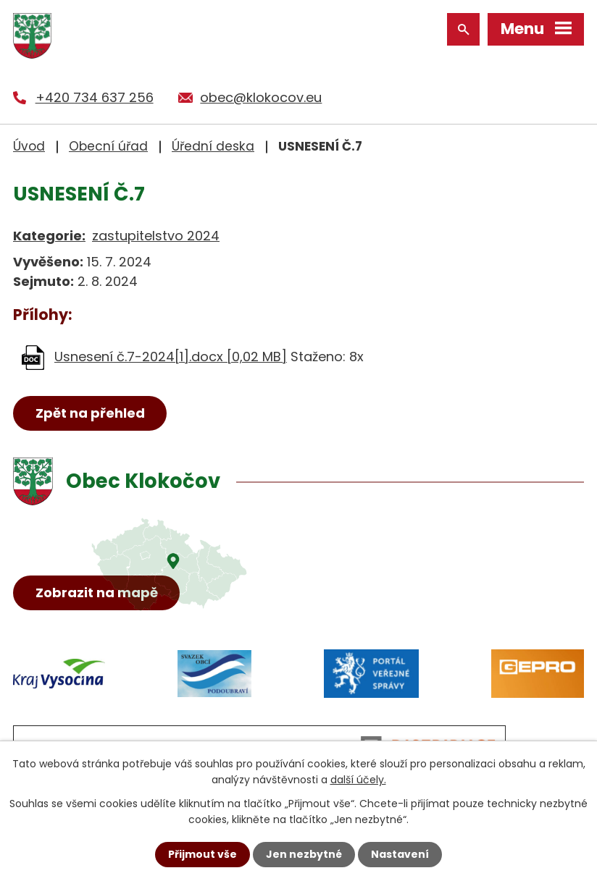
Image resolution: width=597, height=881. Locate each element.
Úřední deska (213, 146)
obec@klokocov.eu (261, 97)
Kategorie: (49, 236)
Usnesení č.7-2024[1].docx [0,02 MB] (170, 356)
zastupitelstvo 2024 (156, 236)
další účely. (358, 779)
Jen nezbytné (304, 854)
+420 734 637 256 (95, 97)
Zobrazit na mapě (97, 592)
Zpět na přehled (90, 413)
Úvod (29, 146)
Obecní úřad (108, 146)
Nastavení (400, 854)
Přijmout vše (202, 854)
